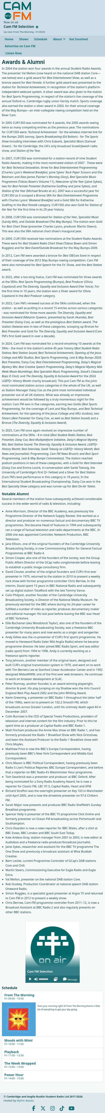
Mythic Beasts (25, 1100)
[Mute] (36, 979)
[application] (52, 979)
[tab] (52, 996)
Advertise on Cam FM (20, 46)
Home (9, 39)
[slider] (44, 978)
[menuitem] (9, 39)
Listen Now (13, 53)
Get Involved (78, 39)
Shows (23, 39)
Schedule (40, 39)
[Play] (30, 979)
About (57, 39)
